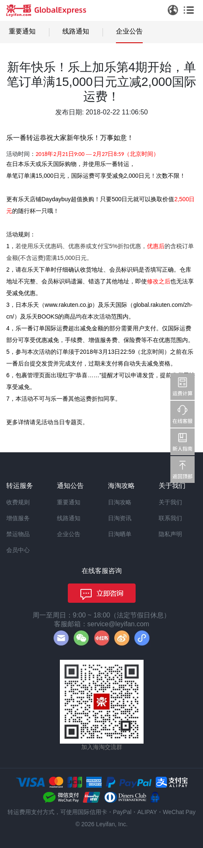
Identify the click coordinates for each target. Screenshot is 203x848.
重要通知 (22, 31)
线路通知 (75, 31)
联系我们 (170, 518)
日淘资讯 (119, 518)
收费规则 (18, 502)
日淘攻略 (119, 502)
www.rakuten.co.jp (69, 304)
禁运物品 (18, 534)
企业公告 (129, 31)
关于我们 (170, 502)
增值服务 (18, 518)
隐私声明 (170, 534)
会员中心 (18, 550)
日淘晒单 (119, 534)
